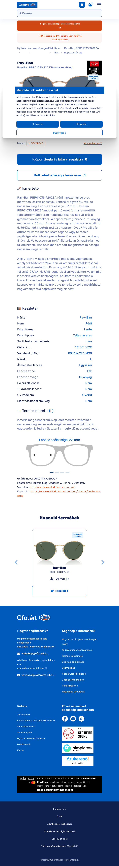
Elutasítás (39, 124)
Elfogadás (80, 124)
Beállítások (59, 132)
